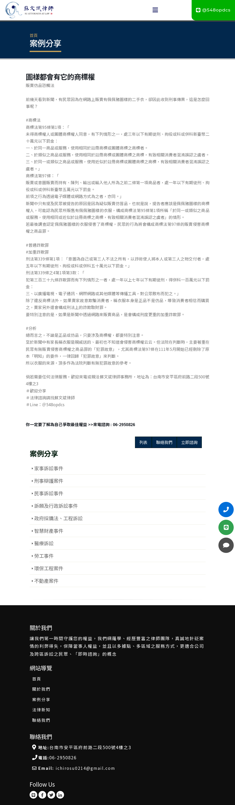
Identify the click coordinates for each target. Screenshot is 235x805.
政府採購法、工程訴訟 (58, 518)
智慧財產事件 (48, 530)
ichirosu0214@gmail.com (85, 768)
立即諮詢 (189, 442)
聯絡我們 (164, 442)
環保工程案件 (48, 568)
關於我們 (41, 689)
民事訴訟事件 (48, 493)
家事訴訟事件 (48, 468)
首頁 (34, 35)
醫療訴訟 (44, 543)
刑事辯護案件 (48, 480)
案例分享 (41, 699)
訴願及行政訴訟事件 (56, 505)
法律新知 (41, 710)
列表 (143, 442)
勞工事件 (44, 555)
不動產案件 (46, 580)
